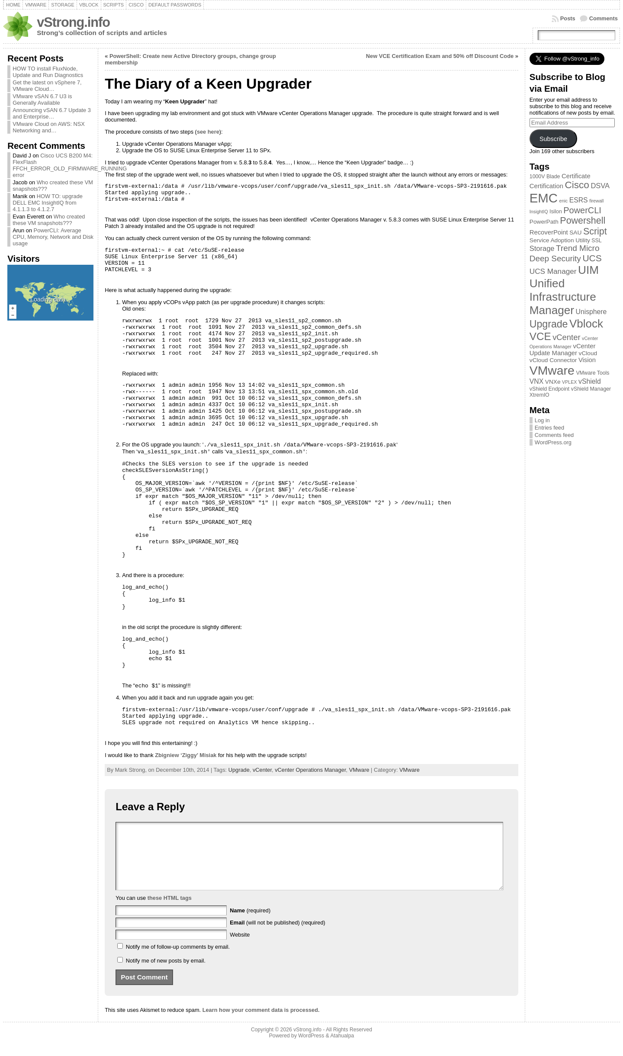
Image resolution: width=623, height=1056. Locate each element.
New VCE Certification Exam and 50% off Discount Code (440, 56)
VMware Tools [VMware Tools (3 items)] (592, 373)
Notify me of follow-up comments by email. (178, 959)
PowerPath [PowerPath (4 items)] (544, 221)
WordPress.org (553, 442)
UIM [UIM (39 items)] (588, 269)
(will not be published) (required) (277, 935)
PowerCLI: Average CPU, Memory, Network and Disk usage (53, 237)
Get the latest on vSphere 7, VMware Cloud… (47, 85)
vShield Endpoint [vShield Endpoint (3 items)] (549, 389)
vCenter (262, 770)
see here (208, 131)
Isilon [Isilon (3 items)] (555, 212)
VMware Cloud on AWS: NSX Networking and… (49, 127)
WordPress (311, 1049)
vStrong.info (73, 22)
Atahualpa (342, 1049)
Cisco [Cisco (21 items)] (577, 185)
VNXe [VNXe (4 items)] (553, 382)
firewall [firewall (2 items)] (596, 200)
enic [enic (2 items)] (563, 200)
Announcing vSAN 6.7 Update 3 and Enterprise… (52, 113)
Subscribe (553, 138)
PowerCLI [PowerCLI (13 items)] (582, 210)
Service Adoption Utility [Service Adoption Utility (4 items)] (560, 240)
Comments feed (554, 435)
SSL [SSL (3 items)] (596, 241)
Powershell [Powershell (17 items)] (582, 220)
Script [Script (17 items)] (595, 231)
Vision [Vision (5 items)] (587, 359)
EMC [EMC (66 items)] (544, 198)
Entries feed (549, 427)
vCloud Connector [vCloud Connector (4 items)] (553, 360)
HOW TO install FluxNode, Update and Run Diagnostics (48, 71)
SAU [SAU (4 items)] (575, 232)
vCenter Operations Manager (310, 770)
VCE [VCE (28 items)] (540, 336)
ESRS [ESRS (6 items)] (578, 200)
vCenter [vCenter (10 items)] (566, 337)
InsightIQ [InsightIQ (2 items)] (539, 211)
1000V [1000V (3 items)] (537, 176)
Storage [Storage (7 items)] (542, 248)
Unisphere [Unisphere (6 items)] (591, 311)
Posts (567, 18)
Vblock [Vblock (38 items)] (586, 323)
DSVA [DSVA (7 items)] (600, 185)
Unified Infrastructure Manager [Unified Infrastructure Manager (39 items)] (563, 297)
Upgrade (239, 770)
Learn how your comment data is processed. (261, 1023)
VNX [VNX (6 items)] (536, 381)
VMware (359, 770)
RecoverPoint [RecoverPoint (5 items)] (549, 232)
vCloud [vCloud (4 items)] (588, 353)
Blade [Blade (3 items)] (553, 176)
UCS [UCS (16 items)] (591, 258)
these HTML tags (170, 911)
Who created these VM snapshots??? (49, 219)
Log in (542, 420)
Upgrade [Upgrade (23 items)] (549, 324)
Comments (603, 18)
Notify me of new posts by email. (166, 973)
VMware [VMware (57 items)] (552, 370)
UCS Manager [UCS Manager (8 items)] (553, 271)
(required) (250, 923)
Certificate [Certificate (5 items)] (576, 176)
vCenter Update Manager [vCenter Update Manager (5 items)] (563, 349)
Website (240, 947)
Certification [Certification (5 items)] (546, 186)
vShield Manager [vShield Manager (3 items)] (591, 389)
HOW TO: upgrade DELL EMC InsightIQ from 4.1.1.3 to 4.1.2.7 (48, 202)
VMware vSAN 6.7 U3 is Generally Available (42, 99)
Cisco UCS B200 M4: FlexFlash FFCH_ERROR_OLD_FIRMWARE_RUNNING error (70, 165)
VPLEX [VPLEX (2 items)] (569, 382)
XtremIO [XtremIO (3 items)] (539, 395)
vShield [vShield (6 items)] (589, 381)
